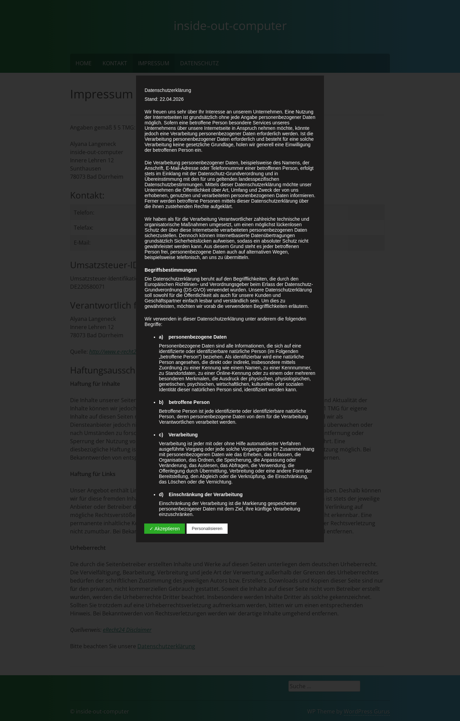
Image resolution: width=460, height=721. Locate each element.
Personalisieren (207, 528)
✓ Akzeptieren (164, 528)
